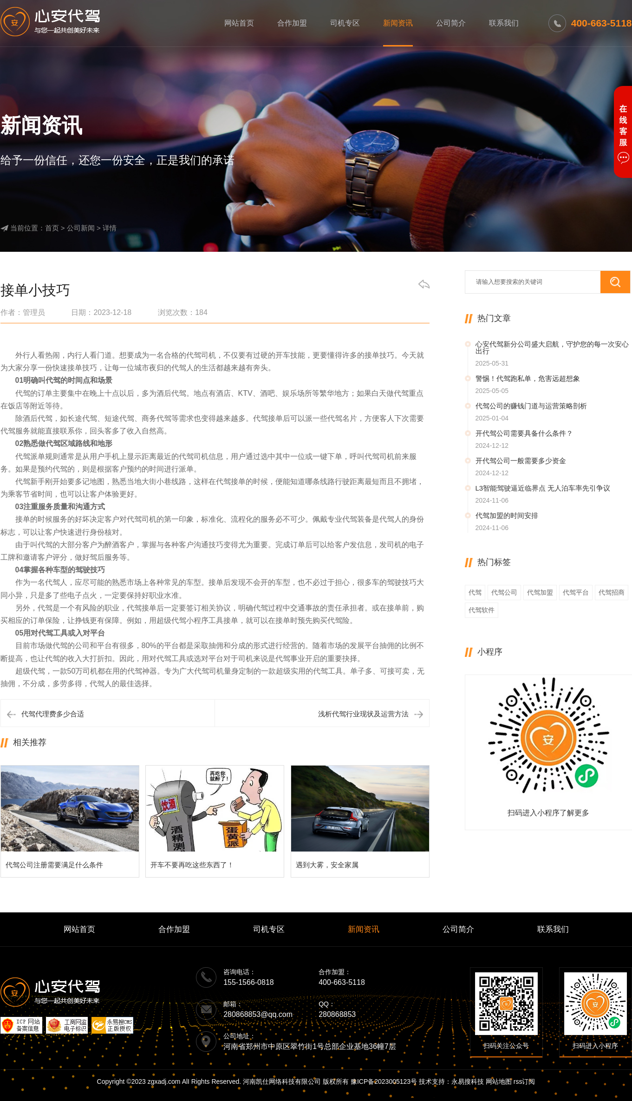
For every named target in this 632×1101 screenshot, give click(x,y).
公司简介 (451, 23)
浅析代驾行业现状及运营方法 (363, 714)
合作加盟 (292, 23)
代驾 (475, 592)
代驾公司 (504, 592)
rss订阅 (524, 1081)
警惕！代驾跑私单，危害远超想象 (528, 378)
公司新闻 (81, 228)
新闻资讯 (398, 23)
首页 (52, 228)
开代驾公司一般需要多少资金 (521, 461)
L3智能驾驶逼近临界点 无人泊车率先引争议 (543, 488)
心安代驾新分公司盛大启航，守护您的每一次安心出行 (552, 347)
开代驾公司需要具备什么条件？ (524, 433)
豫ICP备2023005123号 (384, 1081)
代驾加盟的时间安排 (507, 515)
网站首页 (239, 23)
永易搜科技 (467, 1081)
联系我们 (504, 23)
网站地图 (499, 1081)
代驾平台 (576, 592)
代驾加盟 (540, 592)
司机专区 (345, 23)
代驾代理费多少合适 (52, 714)
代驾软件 (482, 610)
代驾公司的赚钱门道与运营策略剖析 (531, 406)
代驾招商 (612, 592)
